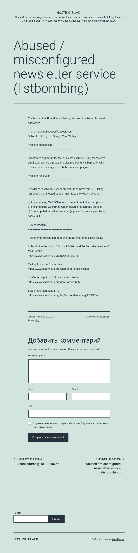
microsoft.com (103, 317)
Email (75, 389)
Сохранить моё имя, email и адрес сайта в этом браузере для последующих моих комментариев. (70, 425)
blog (37, 320)
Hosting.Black (69, 13)
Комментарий (36, 355)
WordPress (118, 539)
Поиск (17, 512)
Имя (31, 389)
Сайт (31, 406)
